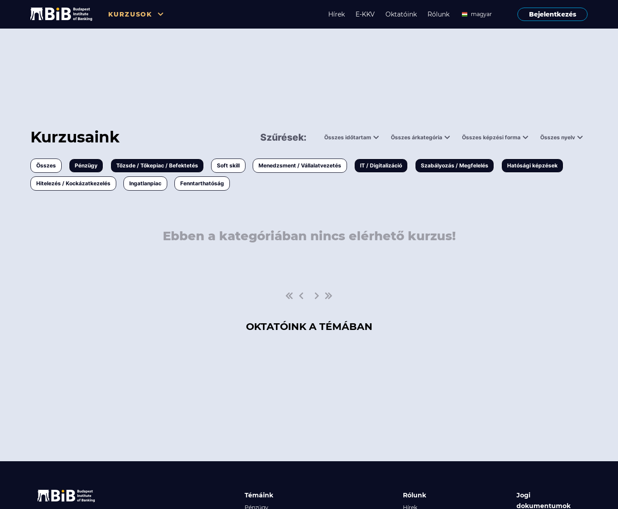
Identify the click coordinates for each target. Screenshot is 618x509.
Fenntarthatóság (202, 183)
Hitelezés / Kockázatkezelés (73, 183)
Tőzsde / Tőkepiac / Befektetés (157, 165)
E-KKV (365, 14)
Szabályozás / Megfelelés (454, 165)
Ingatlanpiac (145, 183)
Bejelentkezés (552, 14)
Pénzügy (86, 165)
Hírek (336, 14)
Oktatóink (401, 14)
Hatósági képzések (532, 165)
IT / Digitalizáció (381, 165)
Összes (46, 165)
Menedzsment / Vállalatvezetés (299, 165)
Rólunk (438, 14)
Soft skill (228, 165)
